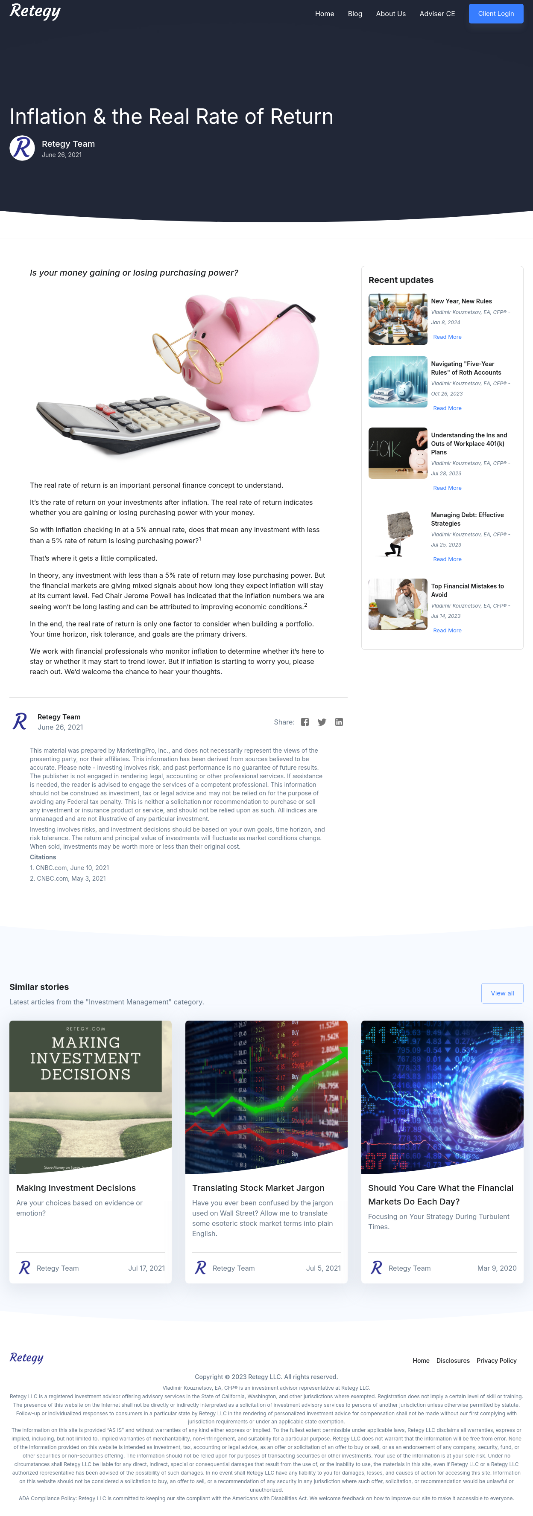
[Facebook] (304, 721)
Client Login (496, 13)
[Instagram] (339, 721)
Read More (447, 337)
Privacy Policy (497, 1360)
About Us (391, 13)
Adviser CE (437, 13)
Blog (355, 13)
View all (502, 993)
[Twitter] (322, 721)
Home (324, 13)
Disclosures (453, 1360)
